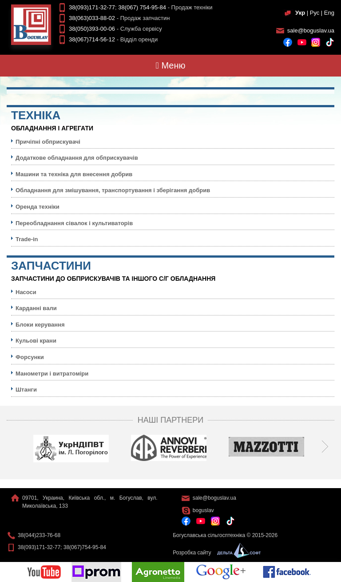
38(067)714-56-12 (92, 39)
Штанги (26, 389)
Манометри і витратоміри (52, 373)
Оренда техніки (37, 206)
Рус (315, 12)
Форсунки (30, 357)
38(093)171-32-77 (92, 7)
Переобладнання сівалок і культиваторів (74, 223)
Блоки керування (40, 324)
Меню (171, 65)
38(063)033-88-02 (92, 18)
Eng (329, 12)
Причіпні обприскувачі (48, 141)
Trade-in (27, 239)
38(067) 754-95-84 (142, 7)
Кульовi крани (36, 340)
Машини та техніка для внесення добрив (74, 174)
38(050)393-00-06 (92, 28)
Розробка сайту (214, 553)
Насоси (26, 292)
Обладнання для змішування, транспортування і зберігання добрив (113, 190)
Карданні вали (36, 308)
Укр (300, 12)
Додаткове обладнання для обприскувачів (77, 157)
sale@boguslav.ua (310, 30)
